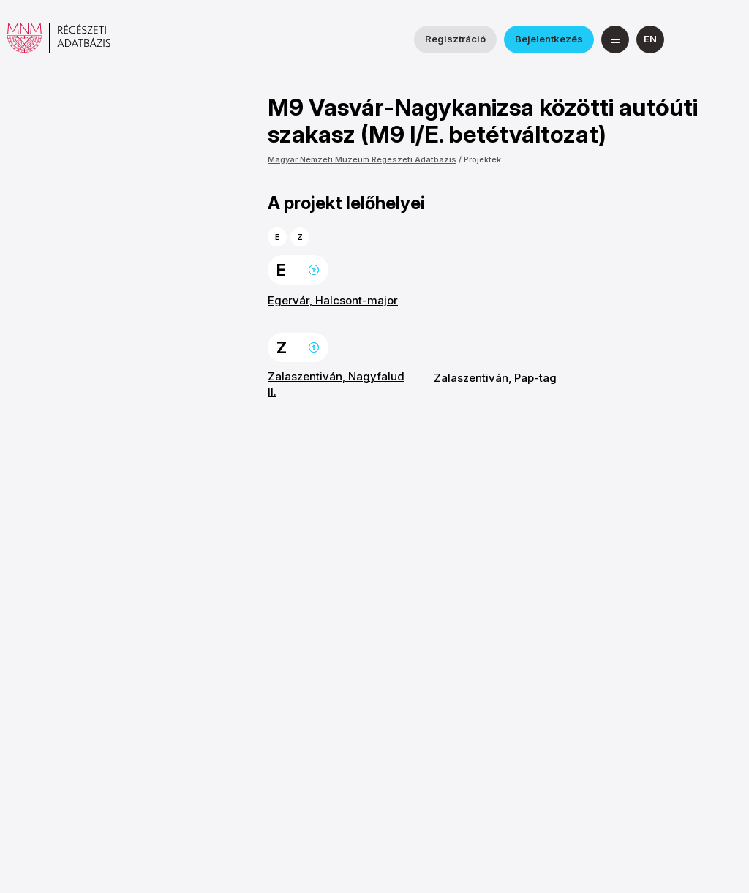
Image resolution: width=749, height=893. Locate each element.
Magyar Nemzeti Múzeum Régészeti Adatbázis (362, 159)
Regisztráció (455, 39)
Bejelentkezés (549, 39)
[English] (650, 39)
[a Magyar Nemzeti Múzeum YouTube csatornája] (728, 39)
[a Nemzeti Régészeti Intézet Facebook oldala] (693, 39)
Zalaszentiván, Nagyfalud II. (336, 383)
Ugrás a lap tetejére (313, 270)
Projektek (482, 159)
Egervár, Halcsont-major (333, 300)
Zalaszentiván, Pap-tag (495, 378)
